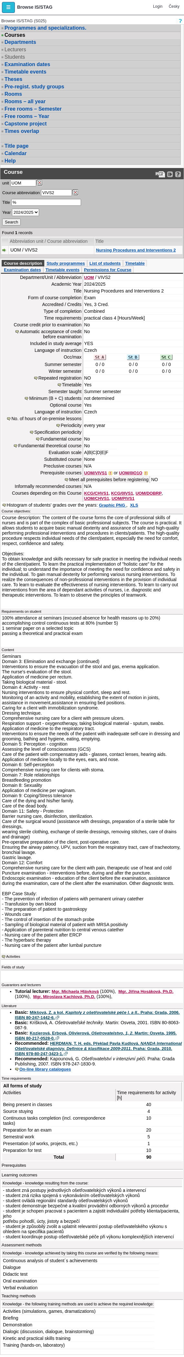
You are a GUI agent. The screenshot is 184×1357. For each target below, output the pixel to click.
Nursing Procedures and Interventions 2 (136, 250)
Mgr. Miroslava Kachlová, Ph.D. (64, 996)
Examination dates (27, 64)
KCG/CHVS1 (96, 493)
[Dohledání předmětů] (75, 192)
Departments (20, 42)
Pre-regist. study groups (34, 86)
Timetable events (25, 71)
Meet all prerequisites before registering (108, 479)
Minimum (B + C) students (55, 398)
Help (10, 160)
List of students (105, 263)
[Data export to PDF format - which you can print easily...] (160, 174)
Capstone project (26, 123)
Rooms (13, 94)
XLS (134, 505)
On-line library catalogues (45, 1069)
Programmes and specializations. (45, 28)
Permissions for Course (107, 269)
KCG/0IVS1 (122, 493)
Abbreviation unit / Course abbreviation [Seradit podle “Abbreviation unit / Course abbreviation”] (48, 241)
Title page (16, 146)
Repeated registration (60, 378)
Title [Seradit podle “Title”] (99, 241)
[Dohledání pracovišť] (39, 183)
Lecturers (15, 49)
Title (6, 202)
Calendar (15, 153)
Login (157, 6)
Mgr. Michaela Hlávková (75, 991)
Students (15, 57)
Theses (13, 79)
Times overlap (22, 131)
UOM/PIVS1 (123, 498)
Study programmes (65, 263)
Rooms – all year (25, 101)
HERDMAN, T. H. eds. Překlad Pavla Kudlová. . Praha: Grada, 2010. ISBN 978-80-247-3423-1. (98, 1048)
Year (6, 212)
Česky (174, 6)
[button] (8, 7)
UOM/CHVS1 (96, 498)
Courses (15, 35)
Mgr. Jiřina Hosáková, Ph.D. (146, 991)
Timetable (135, 263)
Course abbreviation (21, 192)
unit (5, 183)
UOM (89, 277)
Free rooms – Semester (33, 109)
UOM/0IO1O (130, 472)
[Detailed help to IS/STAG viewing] (178, 174)
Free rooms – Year (27, 116)
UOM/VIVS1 (95, 472)
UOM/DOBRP (149, 493)
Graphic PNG (112, 505)
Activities (13, 956)
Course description (23, 263)
